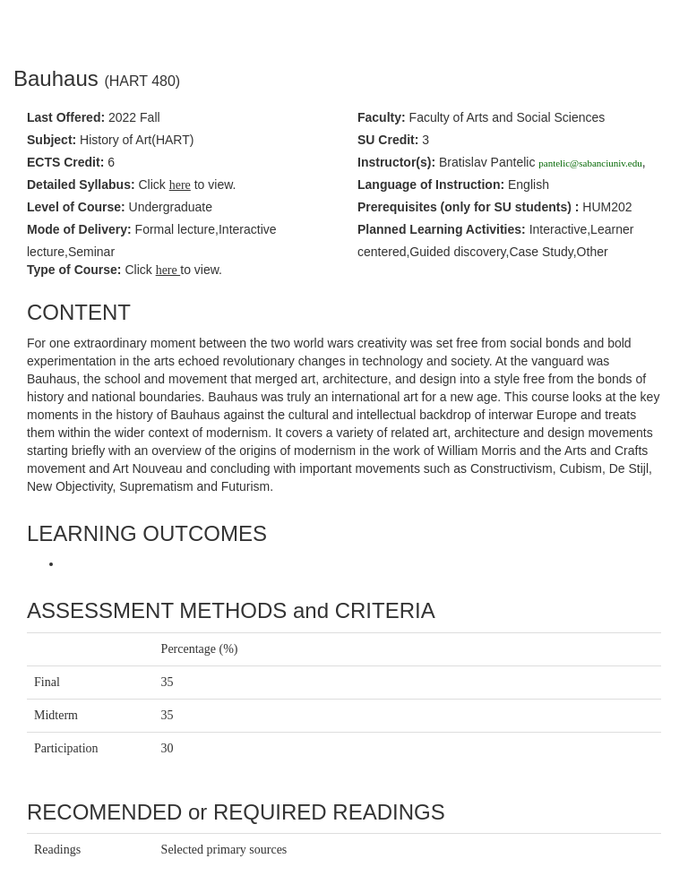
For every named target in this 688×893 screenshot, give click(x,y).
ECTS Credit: (65, 162)
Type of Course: (74, 269)
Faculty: (381, 117)
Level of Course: (76, 207)
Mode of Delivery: (79, 229)
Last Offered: (66, 117)
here (168, 270)
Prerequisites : (468, 207)
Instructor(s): (396, 162)
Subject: (51, 140)
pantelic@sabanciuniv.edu (589, 163)
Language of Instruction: (430, 184)
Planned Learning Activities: (441, 229)
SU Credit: (387, 140)
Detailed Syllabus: (81, 184)
